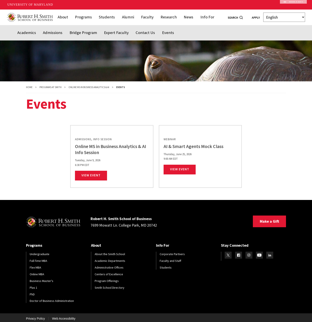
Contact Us (135, 29)
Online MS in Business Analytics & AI (88, 84)
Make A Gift (293, 5)
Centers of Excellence (109, 272)
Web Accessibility (63, 316)
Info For (203, 16)
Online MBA (37, 272)
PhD (32, 292)
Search (233, 16)
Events (156, 29)
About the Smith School (110, 252)
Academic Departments (110, 258)
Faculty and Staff (170, 258)
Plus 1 (33, 285)
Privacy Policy (35, 316)
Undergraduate (39, 252)
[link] (111, 153)
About (67, 16)
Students (108, 16)
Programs (86, 16)
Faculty (147, 16)
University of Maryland (30, 4)
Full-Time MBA (38, 258)
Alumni (128, 16)
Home (29, 84)
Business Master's (41, 278)
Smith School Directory (109, 285)
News (186, 16)
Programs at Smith (50, 84)
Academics (25, 29)
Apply (256, 16)
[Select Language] (284, 16)
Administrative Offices (109, 265)
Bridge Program (78, 29)
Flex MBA (35, 265)
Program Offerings (107, 278)
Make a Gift (269, 218)
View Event (94, 173)
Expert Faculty (108, 29)
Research (167, 16)
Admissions (49, 29)
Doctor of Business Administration (52, 298)
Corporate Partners (172, 252)
